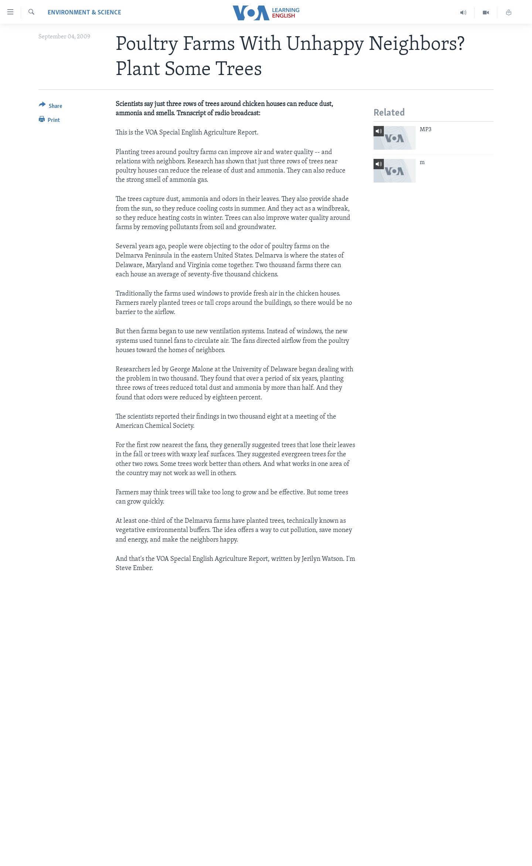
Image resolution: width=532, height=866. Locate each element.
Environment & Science (84, 12)
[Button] (50, 107)
